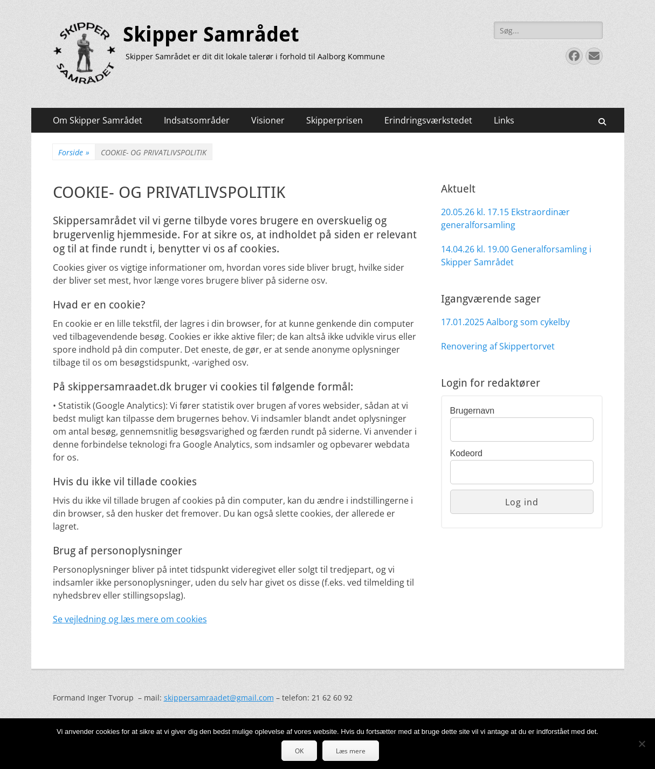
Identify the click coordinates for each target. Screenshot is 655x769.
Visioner (268, 120)
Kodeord (466, 453)
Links (504, 120)
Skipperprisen (334, 120)
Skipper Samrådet (211, 34)
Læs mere (351, 751)
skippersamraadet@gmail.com (219, 697)
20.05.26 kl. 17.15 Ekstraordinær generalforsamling (505, 218)
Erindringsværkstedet (428, 120)
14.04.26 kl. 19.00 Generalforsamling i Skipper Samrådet (516, 255)
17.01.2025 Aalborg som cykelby (505, 322)
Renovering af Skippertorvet (498, 346)
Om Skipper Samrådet (97, 120)
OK (299, 751)
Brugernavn (472, 410)
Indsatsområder (197, 120)
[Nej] (641, 743)
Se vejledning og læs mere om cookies (130, 619)
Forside (73, 152)
